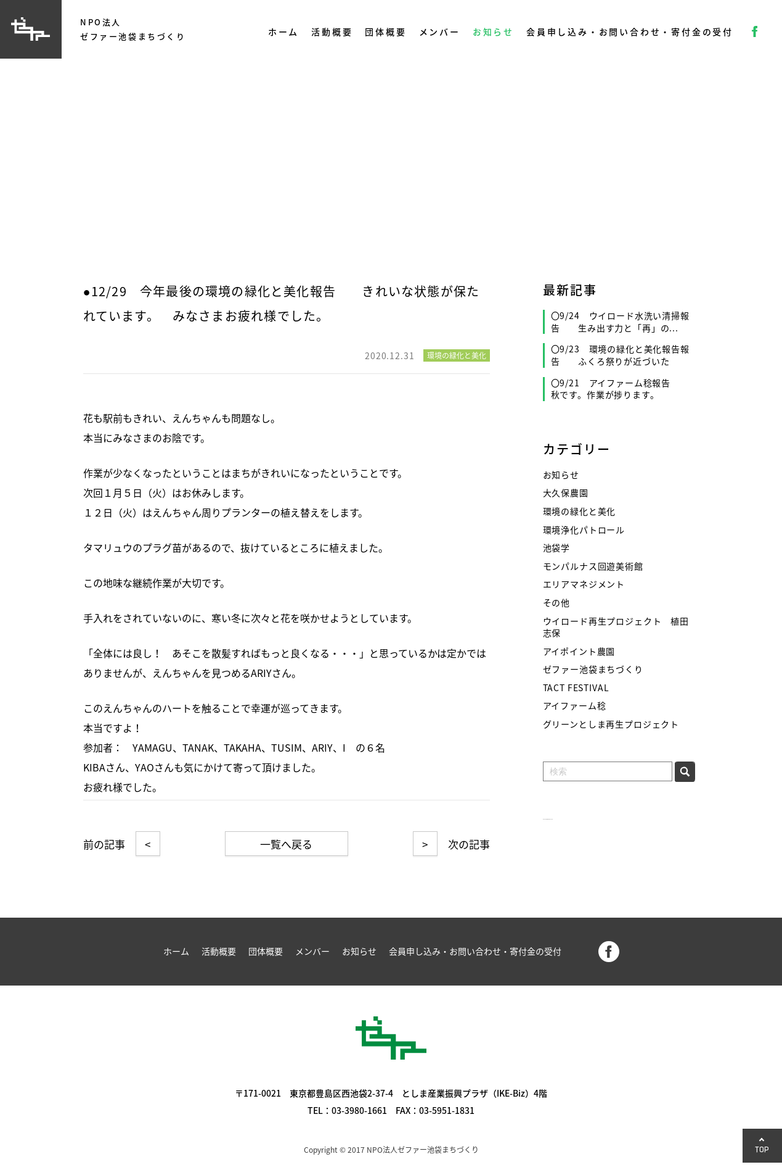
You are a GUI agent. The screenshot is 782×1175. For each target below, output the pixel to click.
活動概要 (331, 31)
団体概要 (385, 31)
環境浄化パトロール (584, 530)
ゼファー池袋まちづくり (593, 669)
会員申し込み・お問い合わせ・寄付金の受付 (629, 31)
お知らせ (493, 31)
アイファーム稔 (574, 706)
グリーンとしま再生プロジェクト (611, 724)
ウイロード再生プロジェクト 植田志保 (616, 627)
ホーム (283, 31)
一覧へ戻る (286, 844)
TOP (762, 1149)
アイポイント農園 (579, 651)
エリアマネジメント (584, 584)
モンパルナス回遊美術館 (593, 566)
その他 (557, 602)
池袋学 (557, 548)
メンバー (439, 31)
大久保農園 (566, 493)
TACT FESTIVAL (576, 688)
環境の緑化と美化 (579, 511)
